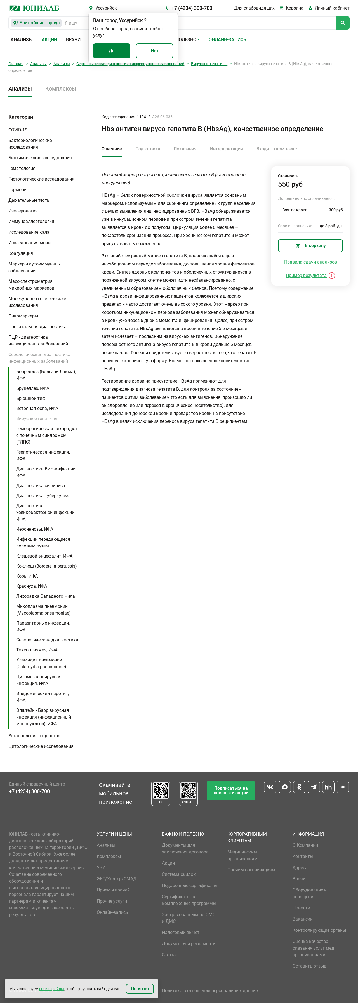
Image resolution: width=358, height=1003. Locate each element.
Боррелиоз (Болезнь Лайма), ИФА (46, 375)
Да (112, 50)
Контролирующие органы (319, 930)
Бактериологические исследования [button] (30, 144)
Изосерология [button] (23, 211)
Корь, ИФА (27, 576)
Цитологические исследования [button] (41, 746)
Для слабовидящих (254, 8)
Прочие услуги (112, 901)
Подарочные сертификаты (189, 885)
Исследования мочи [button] (29, 242)
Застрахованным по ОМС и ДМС (188, 918)
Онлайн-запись (227, 39)
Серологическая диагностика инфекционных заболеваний (130, 63)
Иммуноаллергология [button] (31, 221)
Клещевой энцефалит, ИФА (44, 556)
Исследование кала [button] (29, 232)
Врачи (73, 39)
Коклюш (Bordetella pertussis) (46, 566)
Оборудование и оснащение (310, 893)
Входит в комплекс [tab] (276, 148)
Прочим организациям (251, 869)
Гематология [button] (22, 168)
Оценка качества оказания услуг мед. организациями (314, 948)
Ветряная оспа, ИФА (37, 408)
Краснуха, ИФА (31, 586)
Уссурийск (106, 8)
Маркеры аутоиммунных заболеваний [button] (34, 267)
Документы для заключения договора (185, 849)
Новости (301, 907)
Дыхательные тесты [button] (29, 200)
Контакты (303, 856)
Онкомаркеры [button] (23, 316)
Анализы (22, 39)
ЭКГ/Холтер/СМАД (116, 878)
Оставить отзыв (309, 966)
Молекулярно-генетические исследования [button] (37, 302)
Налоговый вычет (180, 932)
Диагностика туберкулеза (43, 495)
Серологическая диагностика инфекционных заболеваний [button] (39, 358)
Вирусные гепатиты (209, 63)
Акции (49, 39)
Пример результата (306, 275)
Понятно (140, 988)
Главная (15, 63)
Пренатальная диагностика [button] (37, 326)
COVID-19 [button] (17, 129)
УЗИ (101, 867)
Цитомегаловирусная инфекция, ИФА (39, 680)
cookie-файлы (51, 989)
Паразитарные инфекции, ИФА (43, 626)
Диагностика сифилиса (40, 485)
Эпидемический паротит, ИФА (42, 697)
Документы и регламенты (189, 943)
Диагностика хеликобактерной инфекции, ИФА (45, 512)
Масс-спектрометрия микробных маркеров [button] (31, 285)
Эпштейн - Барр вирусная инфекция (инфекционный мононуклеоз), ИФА (43, 717)
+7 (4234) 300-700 (191, 8)
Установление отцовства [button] (34, 735)
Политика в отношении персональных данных (210, 990)
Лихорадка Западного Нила (45, 596)
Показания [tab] (185, 148)
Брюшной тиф (31, 398)
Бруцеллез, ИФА (32, 388)
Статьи (169, 954)
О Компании (305, 845)
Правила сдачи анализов (310, 262)
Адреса (300, 867)
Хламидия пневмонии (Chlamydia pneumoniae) (41, 663)
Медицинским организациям (242, 855)
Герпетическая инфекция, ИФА (43, 455)
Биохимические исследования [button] (40, 157)
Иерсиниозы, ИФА (34, 529)
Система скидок (179, 874)
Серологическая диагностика (47, 639)
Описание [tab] (112, 148)
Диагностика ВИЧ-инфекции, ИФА (46, 472)
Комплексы (60, 88)
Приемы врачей (113, 890)
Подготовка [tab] (147, 148)
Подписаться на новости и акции (231, 790)
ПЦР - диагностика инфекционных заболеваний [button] (38, 341)
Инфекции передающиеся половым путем (43, 543)
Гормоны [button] (17, 189)
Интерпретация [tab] (226, 148)
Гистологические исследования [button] (41, 179)
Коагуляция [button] (20, 253)
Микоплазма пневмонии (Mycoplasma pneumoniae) (43, 610)
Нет (155, 50)
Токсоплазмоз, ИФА (37, 650)
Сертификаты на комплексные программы (189, 900)
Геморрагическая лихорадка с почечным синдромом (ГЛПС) (46, 435)
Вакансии (303, 919)
